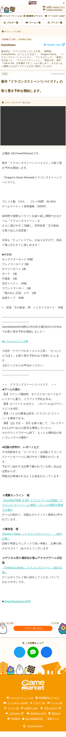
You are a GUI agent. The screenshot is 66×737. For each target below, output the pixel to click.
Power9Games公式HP (17, 606)
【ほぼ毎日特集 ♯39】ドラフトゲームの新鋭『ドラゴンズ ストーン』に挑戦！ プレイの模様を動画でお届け (32, 510)
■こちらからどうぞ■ (15, 346)
